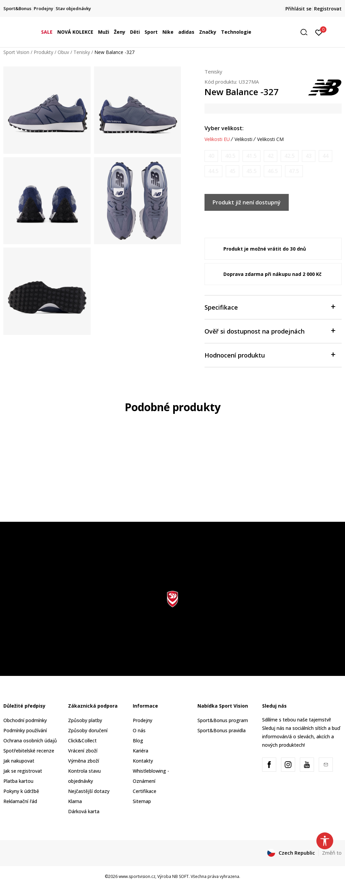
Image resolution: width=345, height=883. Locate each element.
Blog (138, 740)
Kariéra (140, 750)
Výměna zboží (83, 761)
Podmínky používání (25, 730)
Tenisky (81, 52)
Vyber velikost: (224, 128)
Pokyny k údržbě (21, 791)
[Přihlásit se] (319, 32)
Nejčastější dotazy (88, 791)
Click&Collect (82, 740)
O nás (139, 730)
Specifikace (270, 306)
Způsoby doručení (87, 730)
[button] (306, 32)
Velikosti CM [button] (270, 139)
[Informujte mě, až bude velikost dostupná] (211, 156)
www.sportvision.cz (137, 876)
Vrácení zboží (82, 750)
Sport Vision (16, 52)
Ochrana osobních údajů (30, 740)
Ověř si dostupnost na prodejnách (270, 330)
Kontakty (143, 761)
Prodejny (142, 720)
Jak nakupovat (18, 761)
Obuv (63, 52)
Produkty (43, 52)
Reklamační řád (20, 801)
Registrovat (328, 8)
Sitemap (142, 801)
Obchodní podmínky (25, 720)
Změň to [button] (332, 852)
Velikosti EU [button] (217, 139)
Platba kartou (18, 781)
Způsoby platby (85, 720)
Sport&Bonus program (222, 720)
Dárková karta (83, 811)
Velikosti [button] (243, 139)
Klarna (75, 801)
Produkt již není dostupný (247, 202)
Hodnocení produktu (270, 354)
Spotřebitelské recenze (28, 750)
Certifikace (144, 791)
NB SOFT (180, 876)
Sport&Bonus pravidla (221, 730)
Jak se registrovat (22, 771)
